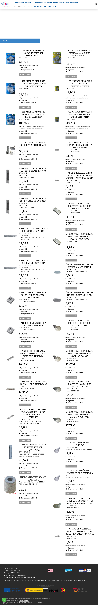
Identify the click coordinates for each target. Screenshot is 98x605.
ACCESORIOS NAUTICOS (22, 3)
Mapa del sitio (14, 600)
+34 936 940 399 (15, 570)
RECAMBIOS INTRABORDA (68, 3)
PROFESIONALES (40, 6)
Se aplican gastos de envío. (32, 65)
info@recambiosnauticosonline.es (17, 575)
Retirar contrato (24, 600)
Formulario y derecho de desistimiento (17, 598)
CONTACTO (52, 6)
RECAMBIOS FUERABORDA (23, 6)
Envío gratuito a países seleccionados (80, 96)
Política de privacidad (45, 598)
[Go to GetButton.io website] (4, 603)
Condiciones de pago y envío (33, 598)
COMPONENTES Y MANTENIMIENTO (45, 3)
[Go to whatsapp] (4, 600)
